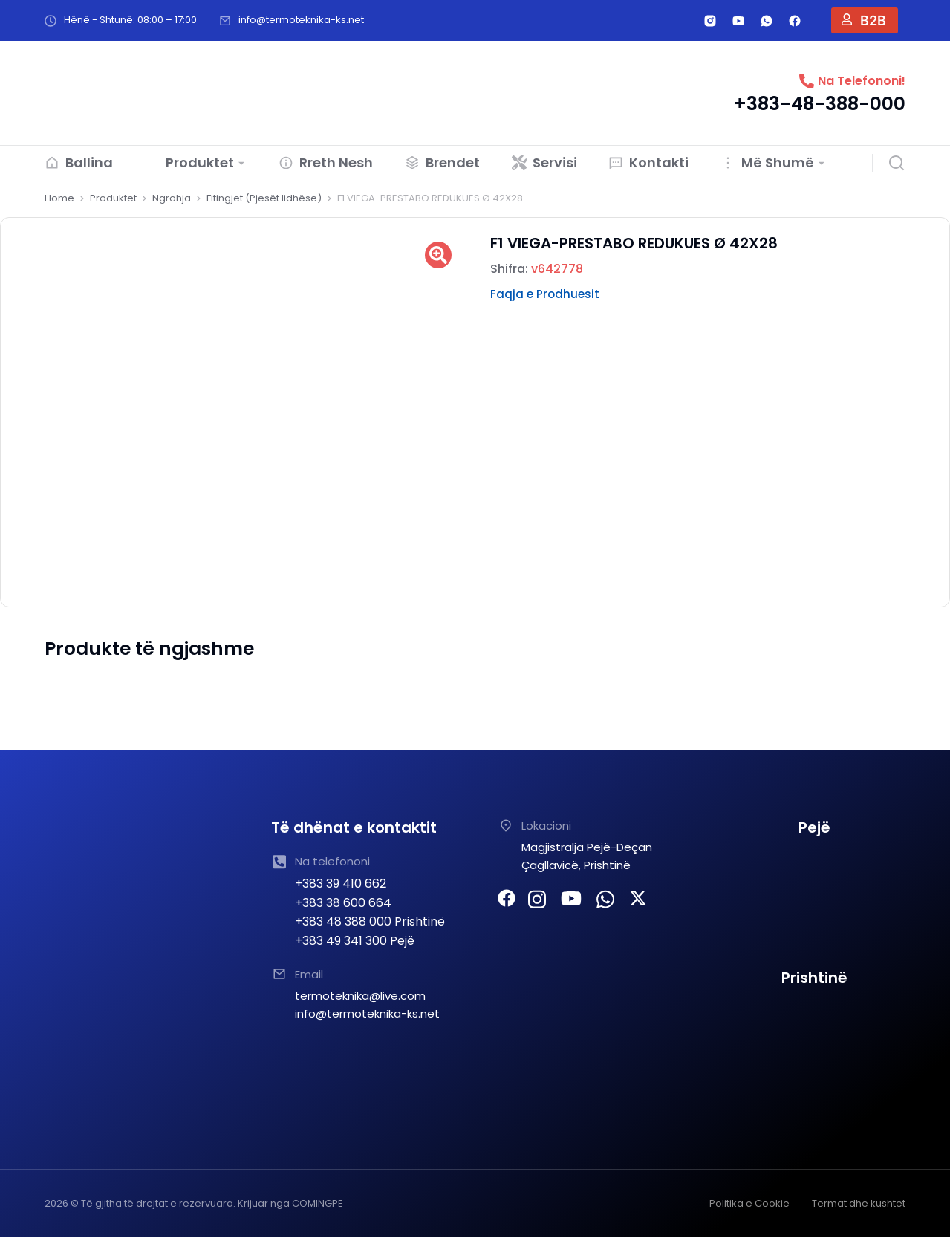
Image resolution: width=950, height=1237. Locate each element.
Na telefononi (332, 861)
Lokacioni (546, 825)
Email (309, 974)
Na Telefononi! (861, 80)
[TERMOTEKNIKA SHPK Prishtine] (814, 1052)
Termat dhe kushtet (858, 1203)
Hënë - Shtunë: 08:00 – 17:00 (130, 20)
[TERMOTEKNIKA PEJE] (814, 902)
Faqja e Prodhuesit (544, 294)
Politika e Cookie (749, 1203)
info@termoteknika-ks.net (301, 20)
